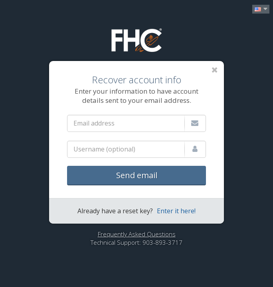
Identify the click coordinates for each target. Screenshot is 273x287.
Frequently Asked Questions (137, 234)
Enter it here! (176, 210)
